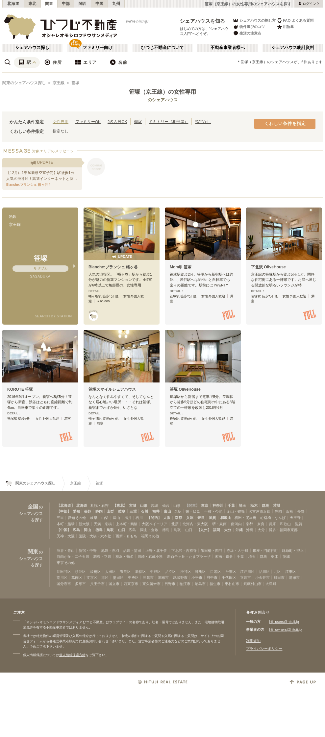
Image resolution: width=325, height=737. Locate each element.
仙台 (165, 505)
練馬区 (200, 572)
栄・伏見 (193, 511)
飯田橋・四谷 (211, 551)
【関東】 (192, 505)
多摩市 (80, 584)
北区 (277, 572)
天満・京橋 (103, 524)
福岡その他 (150, 536)
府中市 (212, 577)
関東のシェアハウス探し (24, 83)
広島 (76, 530)
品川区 (264, 572)
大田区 (110, 572)
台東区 (230, 572)
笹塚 (75, 83)
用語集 (285, 26)
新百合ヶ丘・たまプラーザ (189, 556)
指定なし (203, 121)
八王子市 (97, 584)
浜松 (289, 511)
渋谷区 (185, 572)
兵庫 (189, 518)
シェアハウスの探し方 (254, 20)
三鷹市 (148, 577)
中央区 (133, 577)
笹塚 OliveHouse (185, 389)
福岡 (216, 530)
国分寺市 (64, 584)
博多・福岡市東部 (283, 530)
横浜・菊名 (124, 556)
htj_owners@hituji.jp (285, 629)
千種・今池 (213, 511)
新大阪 (84, 524)
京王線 (58, 83)
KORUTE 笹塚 (20, 389)
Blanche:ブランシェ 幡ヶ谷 (113, 267)
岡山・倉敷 (149, 530)
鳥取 (110, 530)
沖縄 (239, 530)
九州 (116, 3)
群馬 (265, 505)
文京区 (92, 577)
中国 (99, 3)
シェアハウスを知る (202, 21)
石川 (144, 511)
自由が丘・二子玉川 (73, 556)
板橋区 (95, 572)
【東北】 (120, 505)
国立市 (114, 584)
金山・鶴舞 (236, 511)
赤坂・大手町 (237, 551)
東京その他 (66, 563)
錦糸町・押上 (293, 551)
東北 (32, 3)
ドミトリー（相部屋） (168, 121)
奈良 (201, 518)
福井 (156, 511)
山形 (143, 505)
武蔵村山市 (252, 584)
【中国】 (64, 530)
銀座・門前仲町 (265, 551)
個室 (138, 121)
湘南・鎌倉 (224, 556)
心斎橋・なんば (273, 518)
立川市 (245, 577)
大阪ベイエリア (154, 524)
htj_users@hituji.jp (284, 622)
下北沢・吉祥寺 (184, 551)
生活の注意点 (247, 33)
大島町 (270, 584)
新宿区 (140, 572)
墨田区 (118, 577)
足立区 (170, 572)
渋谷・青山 (66, 551)
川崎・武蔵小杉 (150, 556)
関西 (83, 3)
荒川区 (62, 577)
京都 (178, 518)
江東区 (290, 572)
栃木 (254, 505)
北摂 (175, 524)
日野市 (169, 584)
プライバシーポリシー (264, 649)
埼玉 (242, 505)
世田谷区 (64, 572)
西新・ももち (126, 536)
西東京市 (131, 584)
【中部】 (64, 511)
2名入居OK (117, 121)
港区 (105, 577)
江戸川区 (247, 572)
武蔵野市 (180, 577)
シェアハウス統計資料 (292, 47)
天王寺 (295, 518)
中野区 (155, 572)
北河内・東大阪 (195, 524)
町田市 (279, 577)
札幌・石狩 (99, 505)
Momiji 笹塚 (180, 267)
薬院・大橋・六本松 (95, 536)
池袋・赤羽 (110, 551)
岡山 (87, 530)
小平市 (196, 577)
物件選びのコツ (249, 26)
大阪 (166, 518)
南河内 (236, 524)
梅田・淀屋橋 (245, 518)
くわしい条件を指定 (285, 123)
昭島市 (200, 584)
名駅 (178, 511)
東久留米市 (151, 584)
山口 (121, 530)
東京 (204, 505)
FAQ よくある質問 (295, 20)
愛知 (76, 511)
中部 (66, 3)
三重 (133, 511)
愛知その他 (77, 518)
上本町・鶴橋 (127, 524)
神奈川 (218, 505)
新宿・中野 (88, 551)
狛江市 (185, 584)
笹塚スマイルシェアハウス (112, 389)
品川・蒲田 (132, 551)
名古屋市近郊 (259, 511)
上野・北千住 (156, 551)
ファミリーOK (88, 121)
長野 (87, 511)
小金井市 (262, 577)
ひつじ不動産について (162, 47)
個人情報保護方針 (72, 655)
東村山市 (232, 584)
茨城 (276, 505)
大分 (227, 530)
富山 (167, 511)
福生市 (215, 584)
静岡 (99, 511)
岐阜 (121, 511)
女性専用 (60, 121)
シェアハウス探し (32, 47)
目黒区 (215, 572)
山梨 (110, 511)
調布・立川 (102, 556)
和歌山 (225, 518)
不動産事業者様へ (228, 47)
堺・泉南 (219, 524)
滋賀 (212, 518)
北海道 (13, 3)
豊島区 (125, 572)
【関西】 (154, 518)
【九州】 (204, 530)
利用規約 (253, 641)
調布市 (163, 577)
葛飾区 (76, 577)
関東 (49, 3)
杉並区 (80, 572)
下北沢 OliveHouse (268, 267)
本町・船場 (66, 524)
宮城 (132, 505)
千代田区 (229, 577)
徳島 (99, 530)
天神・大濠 (66, 536)
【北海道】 (66, 505)
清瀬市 (294, 577)
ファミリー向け (98, 47)
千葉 (231, 505)
